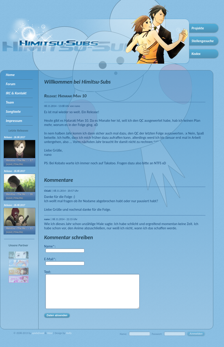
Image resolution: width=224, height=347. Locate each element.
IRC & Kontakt (16, 93)
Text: (47, 272)
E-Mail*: (50, 259)
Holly (68, 339)
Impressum (14, 121)
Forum (10, 84)
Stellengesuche (203, 41)
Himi (49, 339)
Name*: (50, 246)
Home (10, 75)
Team (10, 102)
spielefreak (38, 339)
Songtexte (13, 111)
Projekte (198, 28)
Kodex (196, 54)
